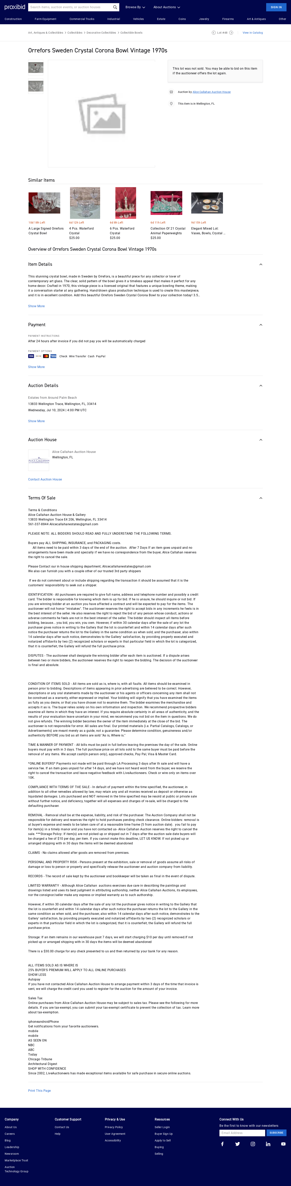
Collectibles (74, 32)
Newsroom (12, 1153)
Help (58, 1133)
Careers (10, 1133)
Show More (36, 306)
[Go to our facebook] (222, 1144)
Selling (159, 1153)
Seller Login (162, 1127)
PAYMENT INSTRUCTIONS (43, 336)
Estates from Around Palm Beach (52, 398)
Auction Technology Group (16, 1169)
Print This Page (39, 1091)
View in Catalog (253, 32)
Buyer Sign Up (164, 1133)
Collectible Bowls (131, 32)
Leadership (12, 1147)
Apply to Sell (163, 1140)
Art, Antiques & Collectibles (45, 32)
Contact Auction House (45, 479)
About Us (11, 1127)
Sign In (276, 7)
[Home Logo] (15, 7)
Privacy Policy (114, 1127)
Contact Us (62, 1127)
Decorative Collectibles (101, 32)
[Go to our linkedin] (268, 1144)
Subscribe (276, 1132)
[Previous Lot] (214, 33)
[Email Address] (242, 1133)
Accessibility (113, 1140)
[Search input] (69, 7)
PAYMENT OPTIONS (40, 351)
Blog (8, 1140)
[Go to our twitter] (238, 1144)
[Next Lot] (231, 33)
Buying (159, 1147)
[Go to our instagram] (253, 1144)
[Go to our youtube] (283, 1144)
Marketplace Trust (16, 1160)
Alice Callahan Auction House (212, 91)
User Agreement (115, 1133)
